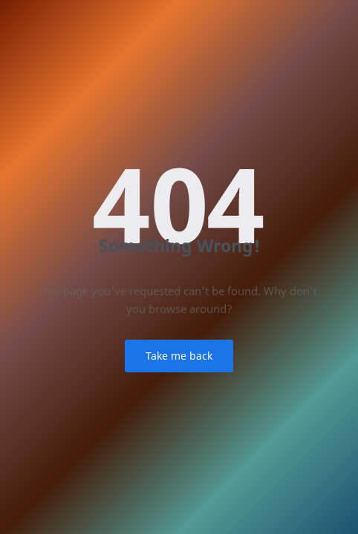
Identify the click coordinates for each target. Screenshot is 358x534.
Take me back (179, 356)
